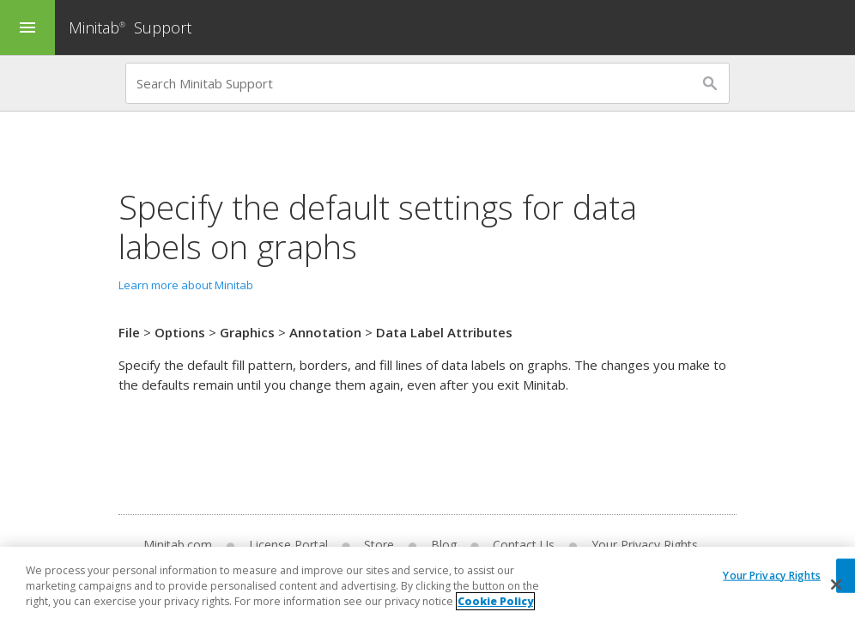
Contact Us (524, 544)
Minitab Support (130, 27)
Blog (444, 544)
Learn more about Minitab (185, 285)
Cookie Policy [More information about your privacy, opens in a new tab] (495, 602)
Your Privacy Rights (644, 544)
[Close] (836, 584)
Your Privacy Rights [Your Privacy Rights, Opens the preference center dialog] (771, 575)
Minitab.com (177, 544)
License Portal (288, 544)
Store (379, 544)
